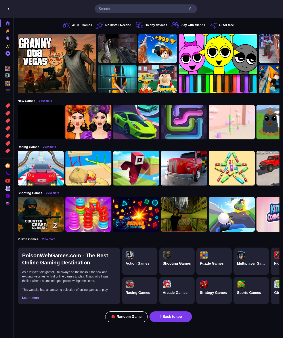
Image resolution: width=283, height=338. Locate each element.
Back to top (171, 316)
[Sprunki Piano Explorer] (218, 63)
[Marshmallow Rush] (232, 122)
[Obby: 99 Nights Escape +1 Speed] (41, 122)
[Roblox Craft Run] (136, 168)
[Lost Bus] (184, 214)
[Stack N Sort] (88, 214)
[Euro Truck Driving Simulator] (184, 168)
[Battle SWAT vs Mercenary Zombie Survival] (117, 48)
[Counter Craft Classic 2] (41, 214)
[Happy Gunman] (232, 214)
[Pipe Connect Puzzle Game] (184, 122)
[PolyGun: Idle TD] (136, 214)
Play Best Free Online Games (28, 9)
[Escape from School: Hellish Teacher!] (157, 79)
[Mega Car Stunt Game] (41, 168)
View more (45, 100)
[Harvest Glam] (88, 122)
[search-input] (142, 9)
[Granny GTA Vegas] (57, 63)
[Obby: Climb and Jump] (157, 48)
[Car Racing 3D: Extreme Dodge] (136, 122)
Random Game (126, 316)
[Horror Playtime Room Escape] (117, 79)
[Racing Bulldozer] (88, 168)
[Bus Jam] (232, 168)
